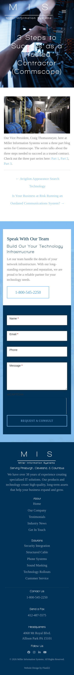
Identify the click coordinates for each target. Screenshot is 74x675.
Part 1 (55, 158)
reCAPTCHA (15, 394)
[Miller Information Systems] (28, 11)
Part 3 (8, 164)
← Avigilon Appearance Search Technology (37, 180)
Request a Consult (37, 420)
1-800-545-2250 (37, 597)
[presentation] (36, 405)
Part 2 (64, 158)
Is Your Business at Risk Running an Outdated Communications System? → (37, 197)
